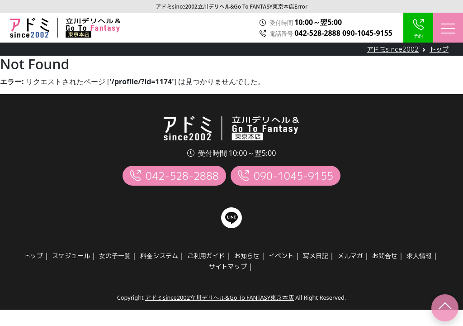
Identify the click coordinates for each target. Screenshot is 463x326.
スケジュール (71, 255)
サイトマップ (228, 266)
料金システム (159, 255)
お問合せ (384, 255)
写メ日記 (315, 255)
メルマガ (350, 255)
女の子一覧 (115, 255)
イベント (281, 255)
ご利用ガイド (206, 255)
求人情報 (419, 255)
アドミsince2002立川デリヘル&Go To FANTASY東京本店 (219, 297)
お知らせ (247, 255)
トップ (33, 255)
